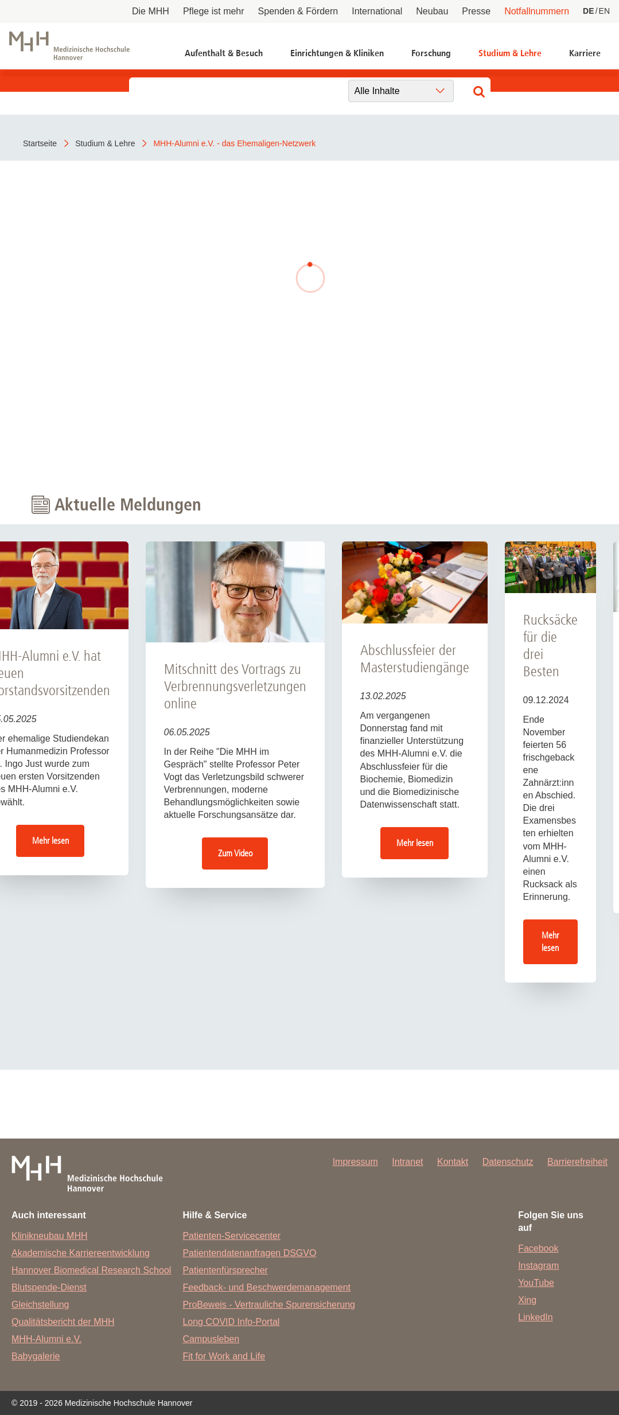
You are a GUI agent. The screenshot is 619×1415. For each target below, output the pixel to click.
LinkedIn (535, 1317)
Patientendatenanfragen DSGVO (249, 1253)
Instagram (538, 1265)
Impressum (355, 1162)
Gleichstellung (40, 1304)
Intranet (407, 1162)
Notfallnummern (536, 11)
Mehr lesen (50, 840)
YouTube (536, 1283)
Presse (476, 11)
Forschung (431, 53)
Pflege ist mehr (213, 11)
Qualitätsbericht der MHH (63, 1322)
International (377, 11)
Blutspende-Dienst (49, 1287)
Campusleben (210, 1339)
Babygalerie (35, 1356)
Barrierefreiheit (577, 1162)
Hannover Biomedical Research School (91, 1270)
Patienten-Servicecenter (231, 1236)
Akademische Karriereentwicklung (80, 1253)
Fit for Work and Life (223, 1356)
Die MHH (150, 11)
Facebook (538, 1248)
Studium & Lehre (510, 53)
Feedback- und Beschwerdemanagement (266, 1287)
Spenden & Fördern (298, 11)
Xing (527, 1300)
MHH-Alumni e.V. (46, 1339)
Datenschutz (508, 1162)
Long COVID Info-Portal (230, 1322)
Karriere (585, 53)
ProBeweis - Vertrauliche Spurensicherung (268, 1304)
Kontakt (452, 1162)
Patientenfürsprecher (225, 1270)
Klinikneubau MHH (49, 1236)
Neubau (432, 11)
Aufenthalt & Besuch (224, 53)
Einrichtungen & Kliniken (337, 53)
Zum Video (235, 853)
